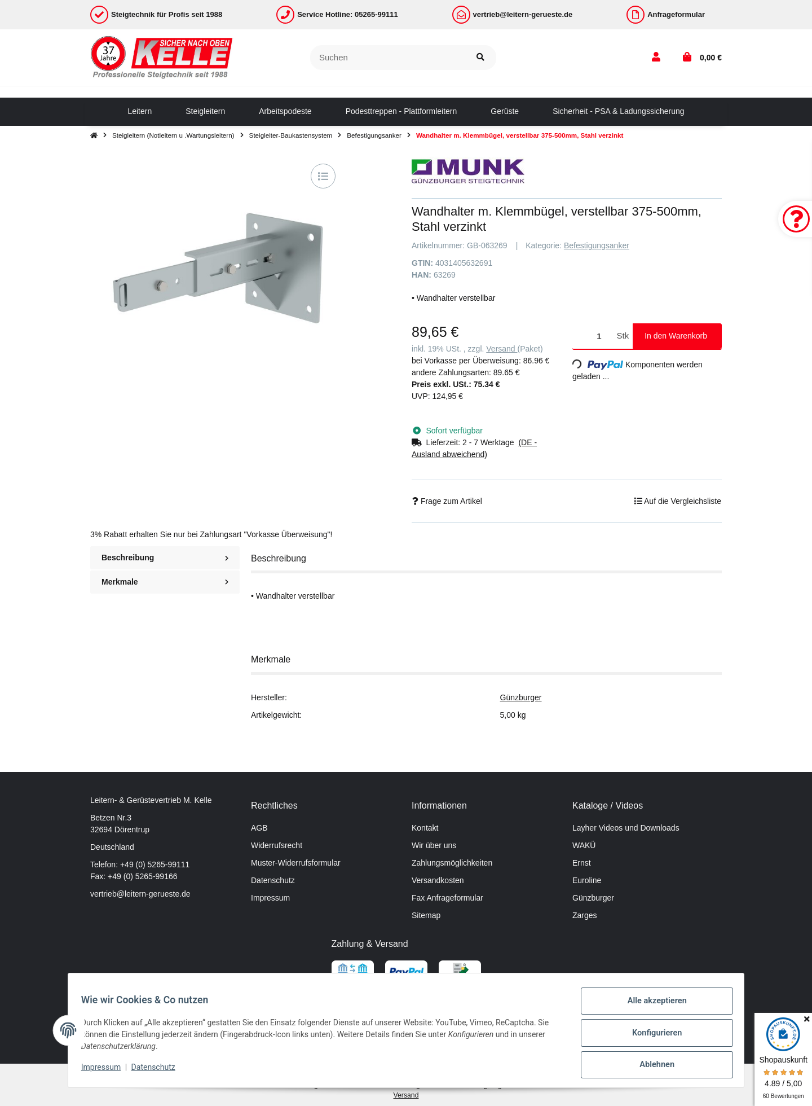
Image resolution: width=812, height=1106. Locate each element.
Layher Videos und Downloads (625, 827)
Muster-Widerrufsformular (296, 862)
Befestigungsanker (596, 245)
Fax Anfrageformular (447, 897)
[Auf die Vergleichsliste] (323, 176)
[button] (656, 57)
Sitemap (426, 915)
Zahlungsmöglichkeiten (452, 862)
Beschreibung (165, 557)
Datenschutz (273, 880)
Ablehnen (651, 1065)
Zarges (584, 915)
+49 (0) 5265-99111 (154, 864)
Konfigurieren (652, 1036)
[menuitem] (140, 112)
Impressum (270, 897)
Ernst (581, 862)
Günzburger (521, 697)
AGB (259, 827)
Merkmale (165, 581)
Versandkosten (438, 880)
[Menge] (592, 336)
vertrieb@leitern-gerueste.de (140, 893)
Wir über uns (434, 845)
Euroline (586, 880)
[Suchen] (387, 58)
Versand (501, 348)
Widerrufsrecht (276, 845)
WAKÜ (583, 845)
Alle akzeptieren (651, 1007)
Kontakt (425, 827)
